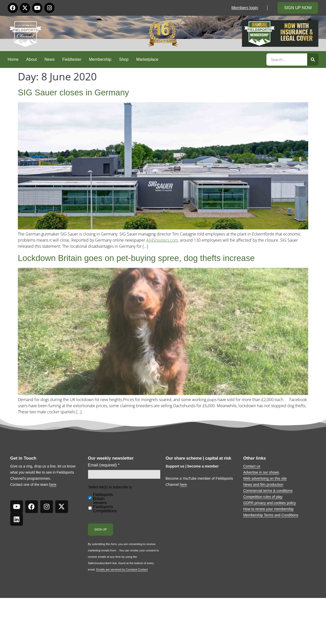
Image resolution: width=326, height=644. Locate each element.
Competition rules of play (262, 497)
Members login (244, 8)
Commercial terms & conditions (268, 491)
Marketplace (147, 59)
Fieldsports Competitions (105, 509)
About (31, 59)
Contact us (251, 466)
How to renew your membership (268, 509)
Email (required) (104, 465)
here (52, 484)
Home (13, 59)
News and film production (263, 484)
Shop (123, 59)
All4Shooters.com (162, 240)
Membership (100, 59)
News (50, 59)
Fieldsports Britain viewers (103, 499)
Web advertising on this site (265, 478)
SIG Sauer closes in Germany (73, 92)
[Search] (312, 59)
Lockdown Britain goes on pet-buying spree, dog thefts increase (136, 258)
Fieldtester (72, 59)
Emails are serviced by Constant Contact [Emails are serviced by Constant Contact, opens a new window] (122, 569)
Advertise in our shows (261, 472)
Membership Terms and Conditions (270, 515)
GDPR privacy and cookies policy (269, 503)
